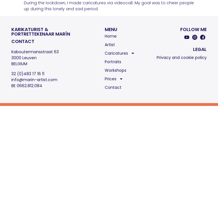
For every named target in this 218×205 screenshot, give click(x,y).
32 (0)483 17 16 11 (27, 74)
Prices (114, 79)
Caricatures (120, 53)
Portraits (113, 62)
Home (111, 36)
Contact (113, 87)
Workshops (115, 70)
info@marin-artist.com (34, 80)
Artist (110, 45)
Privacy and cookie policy (182, 57)
